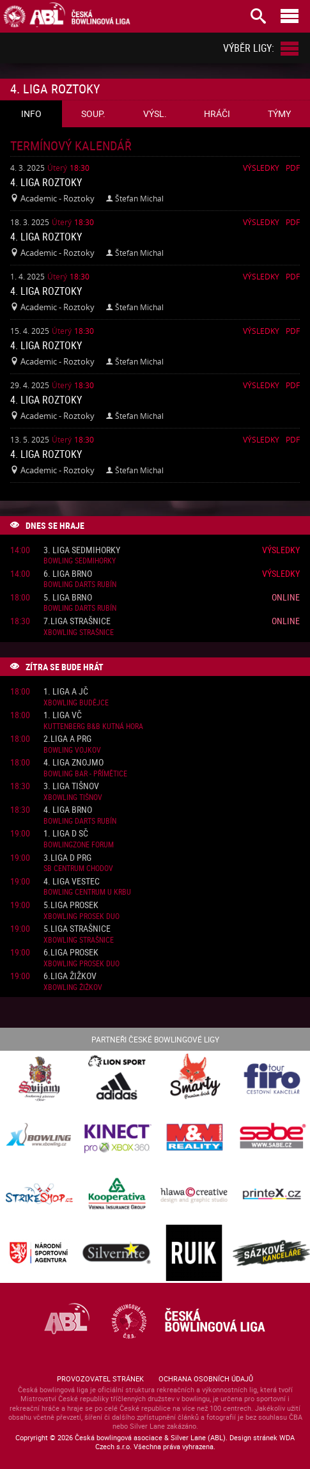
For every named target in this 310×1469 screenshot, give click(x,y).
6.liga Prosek (70, 952)
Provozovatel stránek (100, 1378)
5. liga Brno (67, 597)
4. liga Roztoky (46, 182)
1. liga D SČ (65, 833)
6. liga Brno (67, 574)
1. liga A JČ (65, 691)
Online (286, 597)
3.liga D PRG (67, 857)
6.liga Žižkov (70, 976)
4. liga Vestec (71, 881)
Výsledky (261, 167)
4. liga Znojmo (73, 762)
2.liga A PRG (67, 739)
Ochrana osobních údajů (206, 1378)
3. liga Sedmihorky (81, 550)
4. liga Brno (67, 810)
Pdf (293, 167)
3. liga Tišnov (71, 786)
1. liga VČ (62, 715)
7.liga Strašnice (77, 621)
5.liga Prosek (70, 905)
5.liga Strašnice (77, 928)
